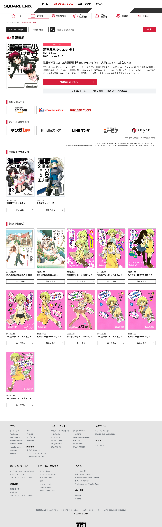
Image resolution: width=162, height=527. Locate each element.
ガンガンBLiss (78, 444)
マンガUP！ (77, 434)
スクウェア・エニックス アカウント (22, 478)
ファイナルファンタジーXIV (36, 453)
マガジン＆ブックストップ (60, 431)
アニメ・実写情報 (79, 447)
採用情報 (78, 499)
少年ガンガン (55, 434)
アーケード (30, 441)
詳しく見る (20, 210)
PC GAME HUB (45, 487)
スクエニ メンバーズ (17, 474)
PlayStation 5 (14, 434)
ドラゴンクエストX (33, 450)
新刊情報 (16, 22)
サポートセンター (89, 510)
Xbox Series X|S (15, 447)
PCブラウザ (31, 437)
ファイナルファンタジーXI (36, 456)
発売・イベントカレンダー (84, 474)
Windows (13, 453)
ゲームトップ (14, 431)
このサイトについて (56, 510)
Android (30, 434)
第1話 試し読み (69, 82)
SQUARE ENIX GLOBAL (117, 510)
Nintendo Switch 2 (16, 441)
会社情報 (78, 495)
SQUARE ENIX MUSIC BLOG (105, 434)
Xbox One (13, 450)
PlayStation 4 (14, 437)
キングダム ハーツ (46, 478)
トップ (8, 22)
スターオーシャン (46, 484)
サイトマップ (102, 510)
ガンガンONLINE (79, 431)
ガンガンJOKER (56, 441)
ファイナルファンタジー (48, 474)
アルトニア (13, 492)
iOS (28, 431)
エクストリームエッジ (47, 490)
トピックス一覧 (80, 471)
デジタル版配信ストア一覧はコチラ (140, 137)
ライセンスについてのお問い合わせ (87, 484)
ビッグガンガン (56, 447)
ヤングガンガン (56, 444)
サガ (41, 481)
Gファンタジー (56, 437)
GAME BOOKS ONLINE (81, 437)
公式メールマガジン (82, 481)
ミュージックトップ (102, 431)
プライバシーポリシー (72, 510)
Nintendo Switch (16, 444)
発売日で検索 (38, 30)
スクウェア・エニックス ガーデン (21, 495)
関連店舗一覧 (14, 489)
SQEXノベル (77, 441)
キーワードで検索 (16, 30)
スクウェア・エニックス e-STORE (22, 471)
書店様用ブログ (41, 510)
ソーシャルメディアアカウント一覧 (87, 478)
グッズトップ (99, 445)
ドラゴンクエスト (46, 471)
